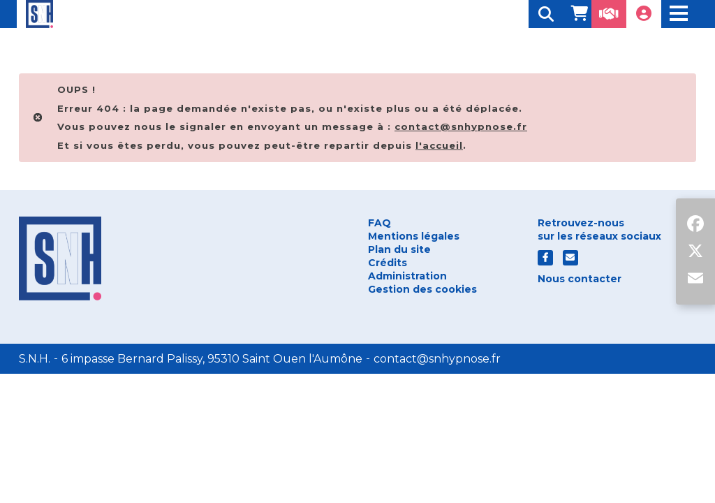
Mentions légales (413, 236)
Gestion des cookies (422, 289)
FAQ (379, 223)
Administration (407, 276)
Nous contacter (579, 278)
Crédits (387, 262)
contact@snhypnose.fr (437, 358)
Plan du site (399, 249)
